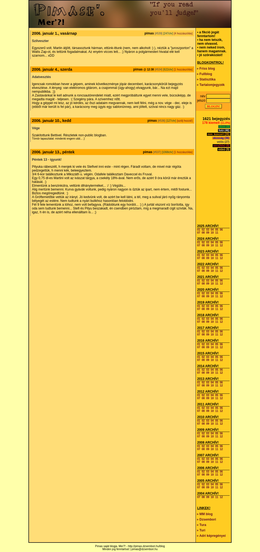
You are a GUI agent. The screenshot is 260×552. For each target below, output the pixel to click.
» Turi (201, 530)
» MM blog (205, 514)
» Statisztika (206, 79)
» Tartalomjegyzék (211, 85)
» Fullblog (204, 74)
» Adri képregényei (211, 536)
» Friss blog (206, 68)
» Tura (201, 525)
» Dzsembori (206, 519)
